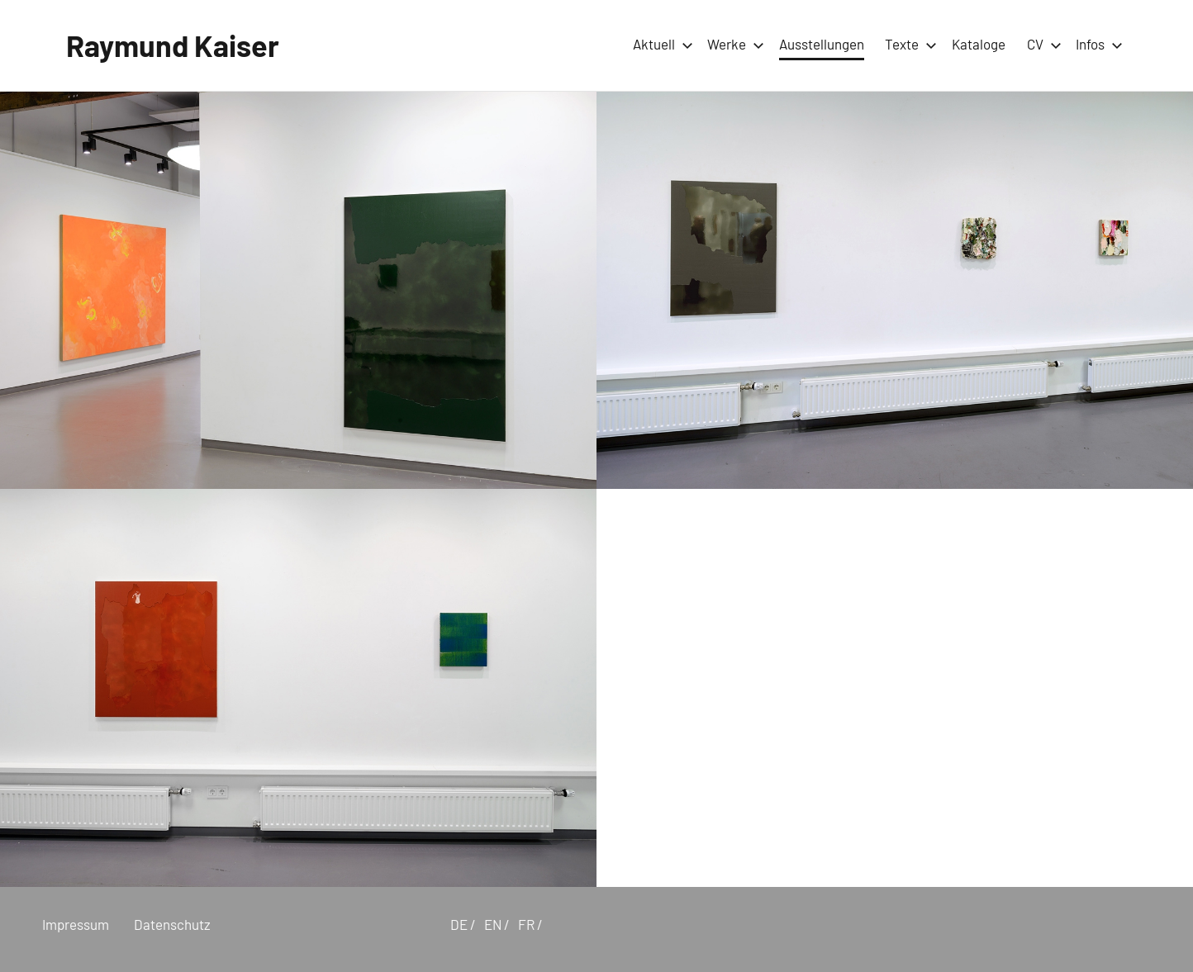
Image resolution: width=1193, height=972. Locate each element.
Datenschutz (172, 924)
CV (1041, 44)
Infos (1096, 44)
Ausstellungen (821, 44)
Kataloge (978, 44)
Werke (732, 44)
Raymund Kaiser (172, 45)
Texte (907, 44)
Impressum (75, 924)
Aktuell (660, 44)
